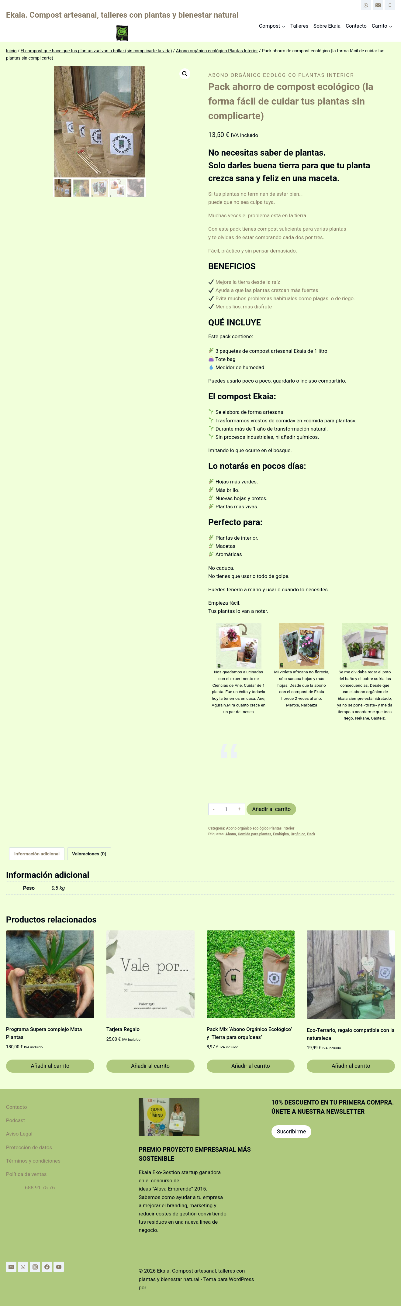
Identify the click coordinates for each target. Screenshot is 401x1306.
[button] (184, 73)
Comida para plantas (254, 834)
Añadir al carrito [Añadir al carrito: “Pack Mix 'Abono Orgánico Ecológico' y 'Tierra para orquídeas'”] (250, 1066)
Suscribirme (291, 1131)
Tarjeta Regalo (123, 1029)
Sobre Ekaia (327, 26)
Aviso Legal (19, 1134)
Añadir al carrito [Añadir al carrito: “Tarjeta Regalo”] (150, 1066)
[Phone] (390, 5)
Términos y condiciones (33, 1161)
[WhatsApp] (366, 5)
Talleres (299, 26)
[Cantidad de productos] (226, 809)
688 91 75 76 (40, 1187)
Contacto (356, 26)
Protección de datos (31, 1147)
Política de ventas (26, 1174)
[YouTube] (59, 1267)
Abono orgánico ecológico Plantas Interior (281, 75)
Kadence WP (162, 1287)
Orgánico (298, 834)
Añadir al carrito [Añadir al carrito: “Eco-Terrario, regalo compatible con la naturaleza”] (351, 1066)
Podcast (15, 1120)
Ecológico (281, 834)
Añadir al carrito (271, 809)
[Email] (378, 5)
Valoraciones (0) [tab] (89, 854)
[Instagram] (35, 1267)
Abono (231, 834)
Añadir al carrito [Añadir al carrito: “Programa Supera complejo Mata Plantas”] (50, 1066)
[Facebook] (47, 1267)
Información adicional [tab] (37, 854)
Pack (311, 834)
